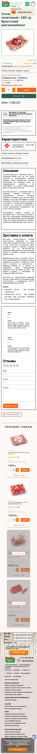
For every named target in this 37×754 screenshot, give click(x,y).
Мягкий (7, 725)
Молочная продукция (13, 729)
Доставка (16, 673)
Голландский (14, 716)
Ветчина (7, 694)
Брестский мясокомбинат (23, 66)
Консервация (12, 708)
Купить (27, 90)
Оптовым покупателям (11, 679)
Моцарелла (19, 723)
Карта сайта (8, 676)
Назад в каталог (13, 414)
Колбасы (7, 685)
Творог (23, 734)
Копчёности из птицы (11, 692)
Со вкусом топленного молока (19, 718)
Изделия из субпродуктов (24, 692)
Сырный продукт (14, 725)
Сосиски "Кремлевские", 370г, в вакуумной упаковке (18, 503)
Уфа (19, 6)
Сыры (7, 712)
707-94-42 (26, 658)
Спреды (18, 732)
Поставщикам (17, 676)
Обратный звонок (28, 661)
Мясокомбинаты (25, 673)
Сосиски (28, 687)
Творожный (21, 714)
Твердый (7, 718)
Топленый (7, 716)
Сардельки (8, 690)
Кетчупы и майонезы (20, 706)
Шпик (11, 694)
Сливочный (14, 714)
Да (13, 12)
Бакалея (8, 704)
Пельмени (7, 700)
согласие (12, 646)
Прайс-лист (26, 670)
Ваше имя (7, 633)
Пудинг (7, 736)
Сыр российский (9, 721)
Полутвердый (23, 716)
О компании (8, 670)
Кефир (26, 736)
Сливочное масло (10, 732)
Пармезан (7, 714)
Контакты (9, 673)
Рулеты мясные (21, 687)
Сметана (18, 734)
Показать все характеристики (11, 75)
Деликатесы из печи (10, 687)
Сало (15, 694)
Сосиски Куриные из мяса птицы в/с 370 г (18, 453)
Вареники (13, 700)
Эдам (23, 723)
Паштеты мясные (16, 690)
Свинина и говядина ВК (17, 685)
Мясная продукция (12, 683)
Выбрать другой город (24, 12)
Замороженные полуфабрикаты (17, 697)
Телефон (7, 636)
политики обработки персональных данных (17, 647)
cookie (11, 743)
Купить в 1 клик (18, 96)
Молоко (21, 736)
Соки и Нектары (9, 706)
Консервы (19, 708)
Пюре (6, 708)
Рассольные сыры (10, 723)
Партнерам (16, 670)
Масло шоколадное (10, 734)
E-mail (6, 639)
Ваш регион (8, 643)
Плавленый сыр (13, 736)
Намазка (19, 694)
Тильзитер (18, 721)
